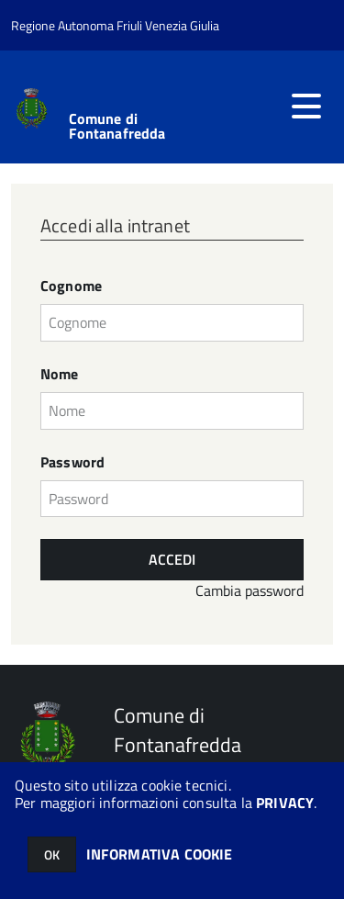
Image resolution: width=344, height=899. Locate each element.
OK (52, 854)
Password (72, 462)
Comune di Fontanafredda (117, 125)
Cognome (71, 286)
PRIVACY (285, 803)
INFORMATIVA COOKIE (159, 854)
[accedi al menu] (306, 106)
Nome (59, 374)
